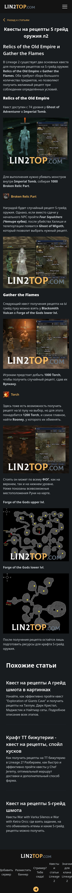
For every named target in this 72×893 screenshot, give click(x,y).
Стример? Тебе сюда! (40, 872)
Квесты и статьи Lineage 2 (54, 872)
